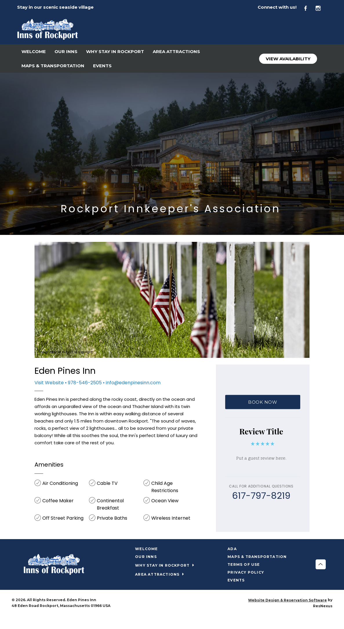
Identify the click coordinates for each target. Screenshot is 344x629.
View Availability (288, 58)
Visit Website (49, 382)
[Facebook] (308, 7)
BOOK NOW (262, 402)
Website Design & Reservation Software (287, 600)
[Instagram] (321, 7)
